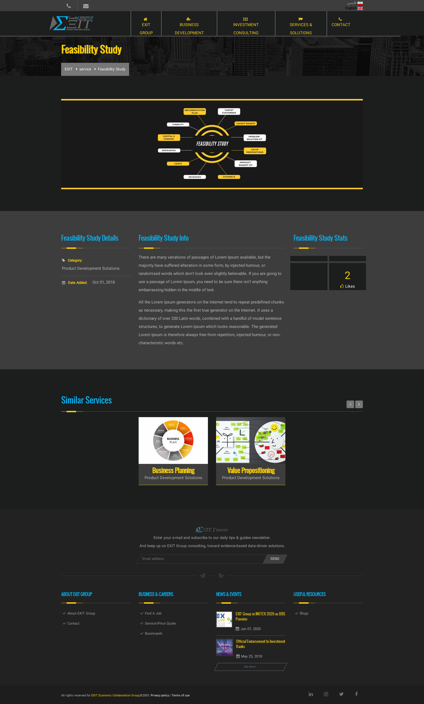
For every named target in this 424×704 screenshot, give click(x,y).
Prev (350, 404)
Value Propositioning (251, 470)
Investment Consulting (253, 24)
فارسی (355, 3)
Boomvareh (153, 634)
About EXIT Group (81, 613)
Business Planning (173, 470)
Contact (353, 24)
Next (359, 404)
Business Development (193, 24)
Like (347, 284)
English (354, 8)
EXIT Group (148, 24)
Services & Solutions (311, 24)
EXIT (69, 70)
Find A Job (153, 613)
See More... (251, 667)
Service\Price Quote (160, 624)
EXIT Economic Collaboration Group (115, 695)
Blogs (304, 613)
